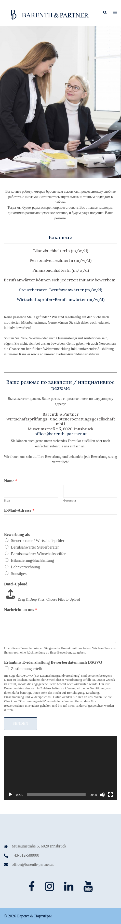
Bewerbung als (17, 534)
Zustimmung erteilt (26, 669)
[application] (60, 768)
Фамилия (69, 500)
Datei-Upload (16, 584)
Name (10, 481)
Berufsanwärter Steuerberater (35, 547)
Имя (7, 500)
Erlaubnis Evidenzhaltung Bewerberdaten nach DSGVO (53, 662)
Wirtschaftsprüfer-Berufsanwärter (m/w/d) (60, 299)
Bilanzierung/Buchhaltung (32, 560)
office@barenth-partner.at (33, 864)
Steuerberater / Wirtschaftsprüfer (37, 540)
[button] (105, 13)
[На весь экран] (110, 794)
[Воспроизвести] (10, 794)
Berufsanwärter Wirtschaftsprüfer (38, 554)
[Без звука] (102, 794)
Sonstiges (18, 573)
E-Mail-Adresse (19, 510)
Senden (20, 723)
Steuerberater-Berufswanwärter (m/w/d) (60, 289)
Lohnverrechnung (25, 567)
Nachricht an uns (20, 610)
